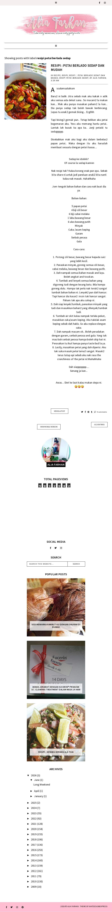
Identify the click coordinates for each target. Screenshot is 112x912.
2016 (34, 850)
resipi (65, 75)
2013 (34, 865)
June (37, 780)
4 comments (100, 412)
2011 (34, 876)
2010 (34, 881)
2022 (34, 818)
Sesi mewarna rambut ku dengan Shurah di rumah (56, 625)
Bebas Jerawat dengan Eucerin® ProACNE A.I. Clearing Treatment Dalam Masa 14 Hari (56, 688)
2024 (34, 808)
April (37, 791)
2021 (34, 823)
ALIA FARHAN (73, 906)
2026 (34, 775)
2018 (34, 839)
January (39, 796)
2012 (34, 871)
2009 (34, 886)
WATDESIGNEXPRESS (98, 906)
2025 (34, 802)
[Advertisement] (56, 513)
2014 (34, 860)
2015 (34, 855)
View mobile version (48, 427)
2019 (34, 834)
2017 (34, 844)
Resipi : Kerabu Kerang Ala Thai (56, 752)
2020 (34, 829)
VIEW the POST (59, 411)
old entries (99, 424)
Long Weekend (41, 784)
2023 (34, 813)
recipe (57, 75)
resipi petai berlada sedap (73, 78)
